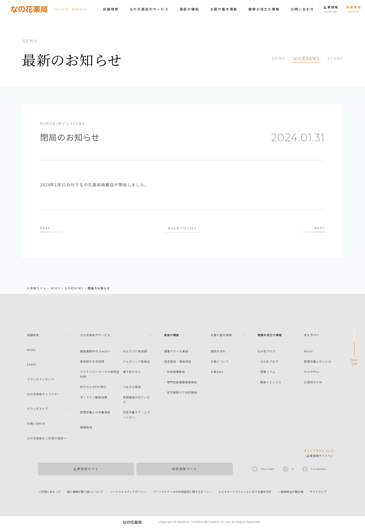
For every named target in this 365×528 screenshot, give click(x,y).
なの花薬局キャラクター (43, 394)
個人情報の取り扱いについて (85, 492)
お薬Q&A (217, 372)
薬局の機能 (189, 9)
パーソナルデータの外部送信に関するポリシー (182, 492)
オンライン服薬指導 (93, 397)
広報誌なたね (313, 382)
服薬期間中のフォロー (95, 351)
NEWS (278, 58)
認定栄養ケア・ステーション (136, 414)
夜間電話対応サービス (136, 399)
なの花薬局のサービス (149, 9)
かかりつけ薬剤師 (135, 351)
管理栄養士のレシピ (317, 361)
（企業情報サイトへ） (319, 453)
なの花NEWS (306, 58)
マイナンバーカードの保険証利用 (99, 374)
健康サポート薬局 (176, 351)
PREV (45, 228)
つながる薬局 (132, 387)
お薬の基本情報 (224, 9)
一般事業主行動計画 (290, 492)
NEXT (319, 228)
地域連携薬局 (176, 372)
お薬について (220, 361)
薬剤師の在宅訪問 (92, 361)
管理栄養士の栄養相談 (95, 412)
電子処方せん (132, 372)
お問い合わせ (302, 9)
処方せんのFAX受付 (93, 387)
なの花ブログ (266, 351)
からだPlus (311, 372)
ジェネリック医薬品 (136, 361)
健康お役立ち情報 (264, 9)
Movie (308, 351)
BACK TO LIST (182, 228)
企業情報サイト (86, 469)
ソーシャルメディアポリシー (128, 492)
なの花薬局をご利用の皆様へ (46, 438)
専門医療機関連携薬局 (182, 382)
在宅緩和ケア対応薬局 (182, 392)
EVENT (335, 58)
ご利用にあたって (49, 492)
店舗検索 (110, 9)
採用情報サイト (184, 469)
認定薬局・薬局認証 (177, 361)
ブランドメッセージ (40, 379)
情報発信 (86, 427)
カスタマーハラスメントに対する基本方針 (244, 492)
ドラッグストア (37, 409)
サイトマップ (318, 492)
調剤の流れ (218, 351)
